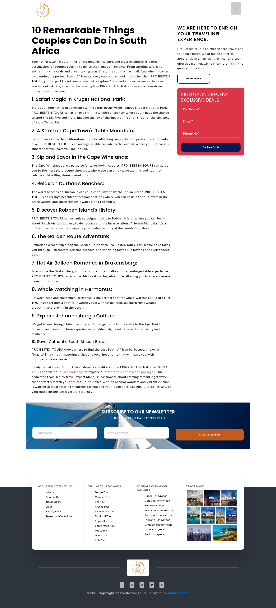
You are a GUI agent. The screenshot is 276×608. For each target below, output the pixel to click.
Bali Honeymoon (154, 505)
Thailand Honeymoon (157, 520)
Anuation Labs (178, 593)
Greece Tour (102, 506)
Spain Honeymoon (155, 534)
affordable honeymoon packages (131, 372)
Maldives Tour (103, 497)
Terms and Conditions (59, 516)
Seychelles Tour (104, 521)
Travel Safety (53, 502)
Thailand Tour (103, 516)
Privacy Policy (54, 511)
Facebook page (73, 372)
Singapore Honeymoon (158, 524)
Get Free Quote (211, 147)
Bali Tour (100, 502)
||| (236, 8)
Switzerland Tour (104, 511)
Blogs (49, 506)
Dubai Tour (101, 535)
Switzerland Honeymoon (159, 515)
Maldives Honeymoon (157, 500)
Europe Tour (102, 492)
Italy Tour (100, 540)
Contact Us (52, 497)
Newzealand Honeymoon (159, 510)
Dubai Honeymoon (155, 529)
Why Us (50, 492)
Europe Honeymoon (156, 496)
